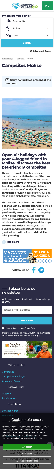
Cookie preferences (27, 461)
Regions (20, 58)
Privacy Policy (30, 328)
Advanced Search (12, 381)
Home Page (7, 58)
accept (27, 447)
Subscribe (27, 320)
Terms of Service (26, 335)
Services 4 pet (10, 410)
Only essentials (27, 454)
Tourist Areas (9, 398)
